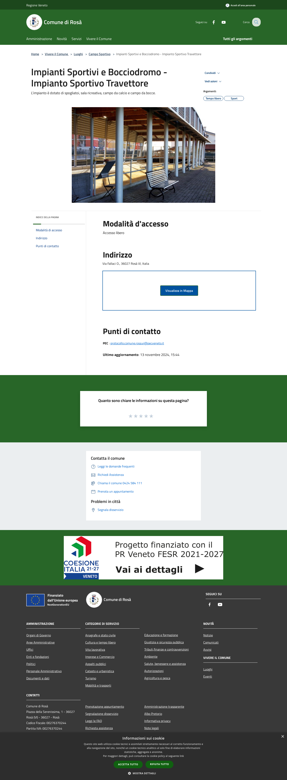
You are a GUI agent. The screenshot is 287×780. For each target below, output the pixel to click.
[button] (143, 773)
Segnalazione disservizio (101, 713)
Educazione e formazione (161, 635)
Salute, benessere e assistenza (165, 663)
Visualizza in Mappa (179, 290)
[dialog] (143, 756)
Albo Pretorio (153, 713)
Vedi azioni (214, 81)
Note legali (151, 728)
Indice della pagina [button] (47, 217)
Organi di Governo (38, 635)
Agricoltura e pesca (157, 678)
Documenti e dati (37, 678)
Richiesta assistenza (99, 728)
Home (35, 54)
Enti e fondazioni (37, 656)
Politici (30, 663)
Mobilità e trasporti (98, 685)
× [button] (282, 736)
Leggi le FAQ (93, 720)
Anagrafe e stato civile (100, 635)
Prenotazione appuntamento (104, 706)
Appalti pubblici (95, 663)
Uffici (29, 649)
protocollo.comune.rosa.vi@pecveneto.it (137, 343)
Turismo (90, 678)
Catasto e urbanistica (99, 671)
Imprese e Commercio (99, 656)
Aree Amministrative (40, 642)
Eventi (207, 676)
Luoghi (78, 54)
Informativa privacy (157, 720)
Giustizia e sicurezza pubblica (164, 642)
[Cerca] (256, 22)
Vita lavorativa (95, 649)
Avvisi (207, 649)
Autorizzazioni (154, 670)
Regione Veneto (36, 5)
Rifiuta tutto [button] (159, 764)
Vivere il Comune (57, 54)
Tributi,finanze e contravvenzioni (166, 649)
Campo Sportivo (99, 54)
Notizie (208, 635)
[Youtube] (220, 22)
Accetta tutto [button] (128, 764)
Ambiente (150, 656)
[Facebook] (210, 22)
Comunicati (211, 642)
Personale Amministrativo (44, 671)
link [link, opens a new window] (182, 756)
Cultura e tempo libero (100, 642)
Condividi (213, 73)
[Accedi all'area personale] (240, 5)
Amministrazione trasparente (164, 706)
